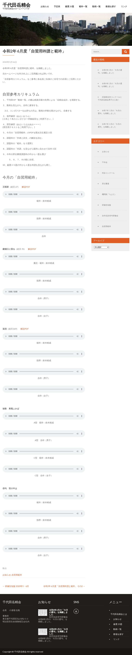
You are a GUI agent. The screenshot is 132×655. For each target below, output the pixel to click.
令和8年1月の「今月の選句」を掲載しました (58, 631)
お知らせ (45, 6)
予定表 (57, 6)
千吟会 (104, 162)
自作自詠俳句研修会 (110, 216)
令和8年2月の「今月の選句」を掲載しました (58, 612)
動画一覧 (96, 6)
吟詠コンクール (108, 173)
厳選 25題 (69, 6)
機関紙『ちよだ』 (109, 194)
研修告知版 (106, 205)
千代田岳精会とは (118, 614)
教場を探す (111, 6)
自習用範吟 (17, 575)
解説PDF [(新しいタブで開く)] (26, 187)
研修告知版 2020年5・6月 (16, 586)
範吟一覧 (83, 6)
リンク (124, 6)
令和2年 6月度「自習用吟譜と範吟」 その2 (64, 586)
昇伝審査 (105, 183)
